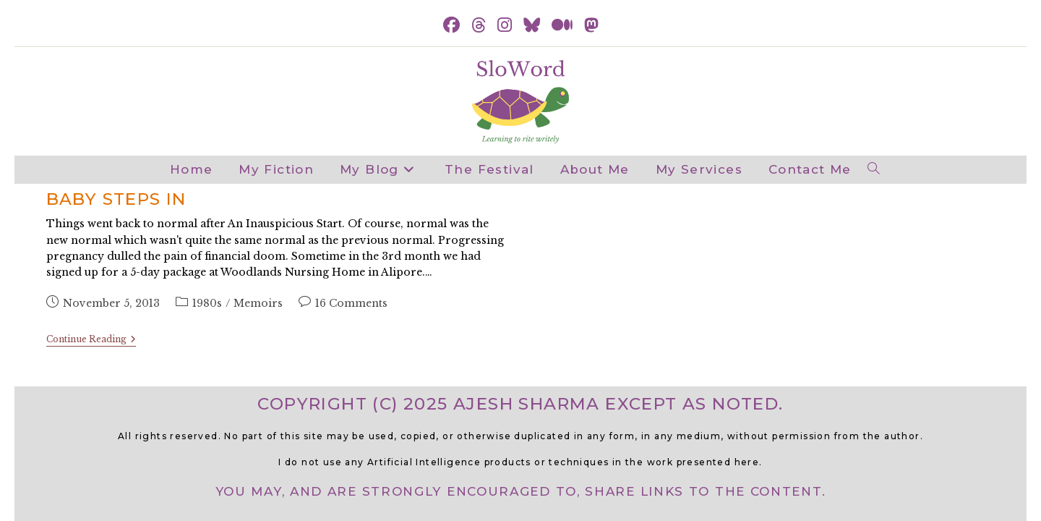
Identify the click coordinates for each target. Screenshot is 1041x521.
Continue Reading (91, 340)
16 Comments (351, 303)
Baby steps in (116, 199)
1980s (207, 303)
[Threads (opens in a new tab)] (479, 26)
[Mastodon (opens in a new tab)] (591, 26)
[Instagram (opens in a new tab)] (505, 26)
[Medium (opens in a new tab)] (562, 26)
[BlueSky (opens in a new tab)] (532, 26)
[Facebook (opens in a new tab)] (451, 26)
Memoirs (258, 303)
